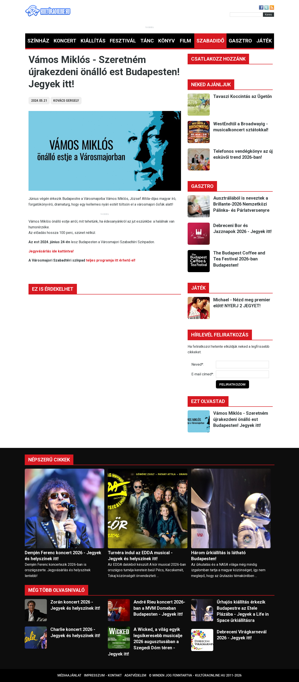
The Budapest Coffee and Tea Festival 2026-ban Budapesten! (239, 259)
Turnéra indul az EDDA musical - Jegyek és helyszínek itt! (140, 555)
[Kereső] (246, 14)
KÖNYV (166, 41)
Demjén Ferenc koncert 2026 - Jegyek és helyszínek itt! (63, 555)
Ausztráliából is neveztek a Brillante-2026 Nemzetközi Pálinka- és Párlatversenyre (241, 204)
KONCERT (65, 41)
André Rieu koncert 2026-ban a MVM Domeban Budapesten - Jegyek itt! (159, 608)
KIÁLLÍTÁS (93, 41)
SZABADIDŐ (210, 41)
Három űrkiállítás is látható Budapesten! (218, 555)
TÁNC (147, 41)
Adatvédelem (135, 675)
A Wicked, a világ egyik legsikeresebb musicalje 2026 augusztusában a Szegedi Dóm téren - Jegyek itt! (145, 641)
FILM (185, 41)
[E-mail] (242, 374)
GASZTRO (240, 41)
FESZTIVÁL (123, 41)
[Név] (242, 364)
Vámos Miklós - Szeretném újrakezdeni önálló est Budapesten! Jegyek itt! (240, 419)
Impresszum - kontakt (103, 675)
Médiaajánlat (69, 675)
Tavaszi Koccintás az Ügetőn (242, 96)
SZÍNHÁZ (38, 41)
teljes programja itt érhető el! (110, 260)
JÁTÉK (264, 41)
